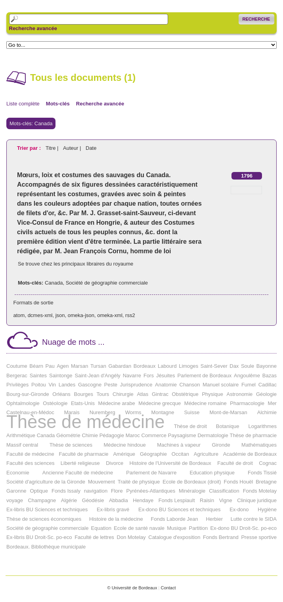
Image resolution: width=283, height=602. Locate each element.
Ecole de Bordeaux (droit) (192, 482)
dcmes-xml (40, 315)
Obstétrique (185, 394)
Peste (110, 385)
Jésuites (165, 375)
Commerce (154, 435)
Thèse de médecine (85, 422)
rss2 (130, 315)
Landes (67, 385)
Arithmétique (20, 435)
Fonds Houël (238, 482)
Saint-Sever (214, 366)
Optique (39, 491)
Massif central (22, 445)
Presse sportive (259, 537)
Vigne (225, 500)
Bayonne (266, 366)
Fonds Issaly (66, 491)
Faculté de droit (235, 463)
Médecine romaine (205, 403)
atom (19, 315)
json (60, 315)
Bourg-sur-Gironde (27, 394)
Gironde (221, 445)
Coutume (16, 366)
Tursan (98, 366)
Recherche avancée (33, 28)
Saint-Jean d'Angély (97, 375)
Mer (272, 403)
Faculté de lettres (94, 537)
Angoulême (247, 375)
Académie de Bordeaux (250, 454)
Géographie (153, 454)
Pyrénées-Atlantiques (151, 491)
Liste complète (23, 104)
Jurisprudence (136, 385)
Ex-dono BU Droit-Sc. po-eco (243, 528)
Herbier (214, 519)
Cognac (268, 463)
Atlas (142, 394)
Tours (103, 394)
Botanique (227, 426)
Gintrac (160, 394)
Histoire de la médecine (116, 519)
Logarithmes (262, 426)
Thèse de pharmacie (253, 435)
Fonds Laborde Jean (174, 519)
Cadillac (267, 385)
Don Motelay (131, 537)
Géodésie (93, 500)
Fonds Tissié (262, 473)
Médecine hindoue (124, 445)
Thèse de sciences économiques (43, 519)
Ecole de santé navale (139, 528)
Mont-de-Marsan (228, 412)
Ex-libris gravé (113, 509)
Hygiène (267, 509)
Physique (212, 394)
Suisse (191, 412)
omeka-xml (109, 315)
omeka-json (81, 315)
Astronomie (240, 394)
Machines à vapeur (179, 445)
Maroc (133, 435)
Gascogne (89, 385)
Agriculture (206, 454)
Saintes (38, 375)
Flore (117, 491)
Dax (234, 366)
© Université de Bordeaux (132, 587)
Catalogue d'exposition (174, 537)
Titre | (53, 148)
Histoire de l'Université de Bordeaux (170, 463)
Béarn (36, 366)
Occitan (180, 454)
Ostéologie (55, 403)
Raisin (207, 500)
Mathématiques (259, 445)
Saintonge (61, 375)
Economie (17, 473)
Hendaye (143, 500)
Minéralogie (192, 491)
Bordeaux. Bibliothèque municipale (46, 547)
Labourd (167, 366)
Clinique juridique (257, 500)
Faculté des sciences (30, 463)
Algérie (69, 500)
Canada (54, 283)
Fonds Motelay (260, 491)
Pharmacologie (247, 403)
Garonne (16, 491)
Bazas (269, 375)
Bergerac (16, 375)
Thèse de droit (190, 426)
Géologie (266, 394)
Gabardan (119, 366)
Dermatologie (212, 435)
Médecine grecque (159, 403)
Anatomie (166, 385)
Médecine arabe (116, 403)
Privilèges (17, 385)
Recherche (256, 19)
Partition (198, 528)
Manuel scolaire (221, 385)
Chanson (190, 385)
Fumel (248, 385)
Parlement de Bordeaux (205, 375)
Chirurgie (123, 394)
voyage (14, 500)
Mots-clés (58, 104)
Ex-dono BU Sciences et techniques (179, 509)
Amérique (124, 454)
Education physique (212, 473)
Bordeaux (145, 366)
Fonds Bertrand (221, 537)
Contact (168, 587)
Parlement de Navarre (151, 473)
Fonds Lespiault (177, 500)
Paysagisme (182, 435)
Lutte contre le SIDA (254, 519)
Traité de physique (139, 482)
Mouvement (101, 482)
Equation (101, 528)
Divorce (114, 463)
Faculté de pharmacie (84, 454)
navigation (95, 491)
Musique (176, 528)
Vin (52, 385)
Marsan (79, 366)
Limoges (188, 366)
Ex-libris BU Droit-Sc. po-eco (39, 537)
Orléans (61, 394)
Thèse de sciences (71, 445)
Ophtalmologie (23, 403)
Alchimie (267, 412)
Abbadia (118, 500)
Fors (148, 375)
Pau (49, 366)
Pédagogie (111, 435)
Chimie (90, 435)
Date (91, 148)
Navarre (132, 375)
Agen (63, 366)
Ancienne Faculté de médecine (77, 473)
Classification (224, 491)
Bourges (83, 394)
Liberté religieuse (80, 463)
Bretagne (266, 482)
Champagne (42, 500)
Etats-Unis (83, 403)
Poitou (38, 385)
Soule (247, 366)
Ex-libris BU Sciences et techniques (47, 509)
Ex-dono (239, 509)
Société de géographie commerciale (107, 283)
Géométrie (68, 435)
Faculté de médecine (30, 454)
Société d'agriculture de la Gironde (45, 482)
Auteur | (72, 148)
